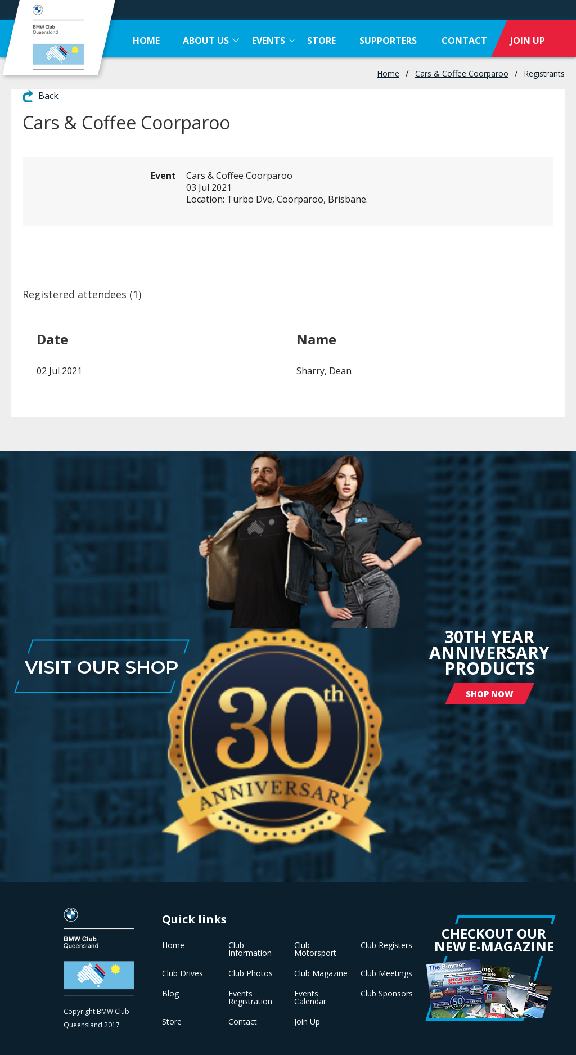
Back (48, 95)
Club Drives (182, 973)
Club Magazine (321, 973)
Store (172, 1022)
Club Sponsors (387, 994)
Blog (170, 994)
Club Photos (250, 973)
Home (388, 73)
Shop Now (490, 693)
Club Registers (386, 945)
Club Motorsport (315, 949)
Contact (242, 1022)
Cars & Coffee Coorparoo (461, 73)
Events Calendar (310, 997)
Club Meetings (386, 973)
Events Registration (250, 997)
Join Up (307, 1022)
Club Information (250, 949)
